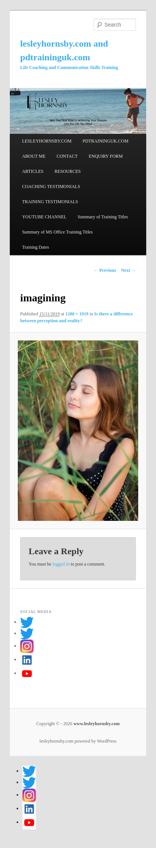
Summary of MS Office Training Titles (57, 232)
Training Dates (35, 247)
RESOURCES (68, 171)
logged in (61, 564)
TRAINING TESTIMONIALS (50, 201)
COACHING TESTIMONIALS (51, 186)
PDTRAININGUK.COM (105, 141)
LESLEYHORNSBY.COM (47, 141)
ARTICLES (33, 171)
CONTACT (67, 156)
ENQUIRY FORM (106, 156)
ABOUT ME (33, 156)
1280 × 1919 (77, 314)
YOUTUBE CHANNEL (44, 216)
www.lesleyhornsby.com (96, 723)
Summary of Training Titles (103, 216)
